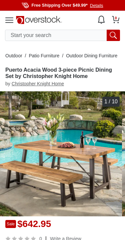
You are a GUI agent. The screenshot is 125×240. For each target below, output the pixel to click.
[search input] (62, 35)
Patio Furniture (44, 55)
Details (96, 5)
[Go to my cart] (116, 19)
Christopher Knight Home (38, 83)
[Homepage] (39, 20)
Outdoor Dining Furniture (91, 55)
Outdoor (13, 55)
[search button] (113, 35)
